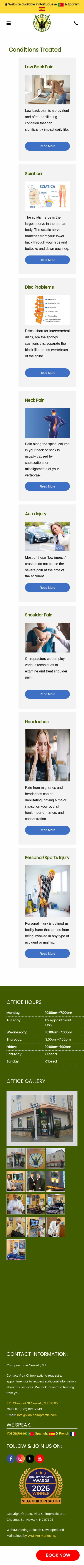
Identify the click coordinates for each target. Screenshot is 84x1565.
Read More (47, 146)
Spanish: (45, 1433)
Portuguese (51, 4)
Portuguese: (20, 1433)
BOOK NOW (58, 1555)
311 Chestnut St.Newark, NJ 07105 (32, 1403)
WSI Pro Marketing (41, 1535)
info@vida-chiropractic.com (37, 1415)
